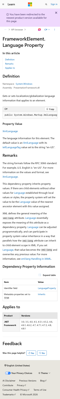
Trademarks (8, 394)
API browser (17, 29)
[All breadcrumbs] (5, 29)
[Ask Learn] (39, 29)
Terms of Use (40, 389)
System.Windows (24, 83)
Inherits (41, 294)
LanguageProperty (47, 288)
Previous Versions (27, 380)
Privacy (20, 385)
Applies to (10, 67)
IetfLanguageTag (12, 147)
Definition (10, 59)
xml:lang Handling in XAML (36, 258)
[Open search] (46, 4)
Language (19, 192)
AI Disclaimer (9, 380)
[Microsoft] (30, 4)
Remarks (9, 63)
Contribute (8, 385)
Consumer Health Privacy (15, 389)
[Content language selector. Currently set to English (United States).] (17, 365)
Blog (42, 380)
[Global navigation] (3, 4)
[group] (30, 115)
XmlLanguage (10, 131)
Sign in (54, 4)
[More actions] (54, 29)
